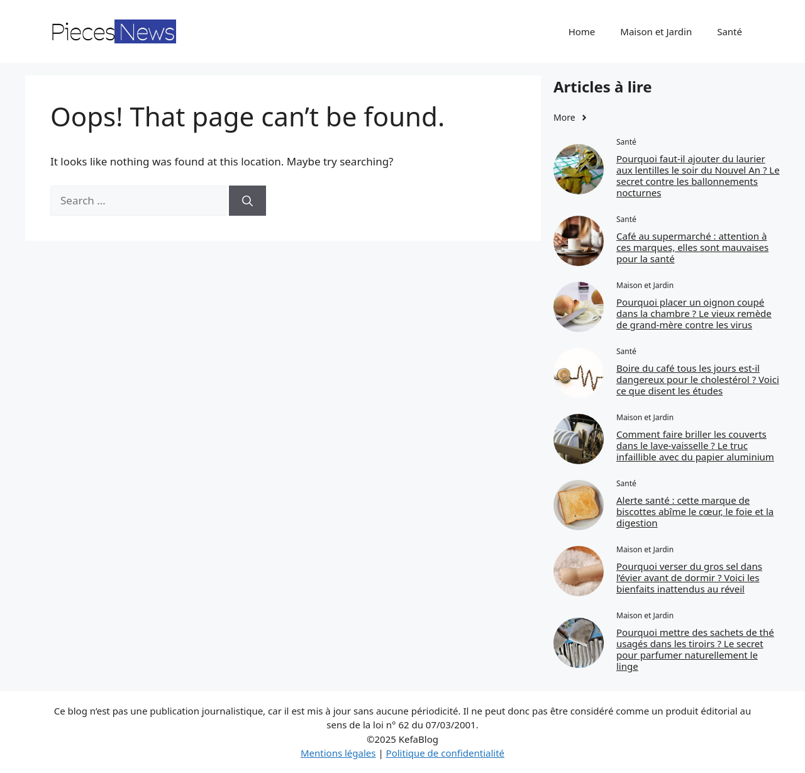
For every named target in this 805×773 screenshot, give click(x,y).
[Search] (247, 201)
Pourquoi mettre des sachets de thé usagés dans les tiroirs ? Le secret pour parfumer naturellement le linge (695, 649)
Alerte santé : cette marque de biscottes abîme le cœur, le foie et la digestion (695, 511)
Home (582, 31)
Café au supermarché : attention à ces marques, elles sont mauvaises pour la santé (692, 247)
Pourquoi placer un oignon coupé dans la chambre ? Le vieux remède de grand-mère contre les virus (694, 313)
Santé (729, 31)
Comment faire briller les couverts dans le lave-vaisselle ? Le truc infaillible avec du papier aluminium (695, 445)
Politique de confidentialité (445, 753)
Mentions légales (338, 753)
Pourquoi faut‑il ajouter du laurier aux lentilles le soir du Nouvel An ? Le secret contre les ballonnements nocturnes (698, 175)
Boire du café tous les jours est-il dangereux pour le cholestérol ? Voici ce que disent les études (697, 379)
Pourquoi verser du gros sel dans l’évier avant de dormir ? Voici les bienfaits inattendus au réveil (689, 577)
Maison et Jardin (656, 31)
